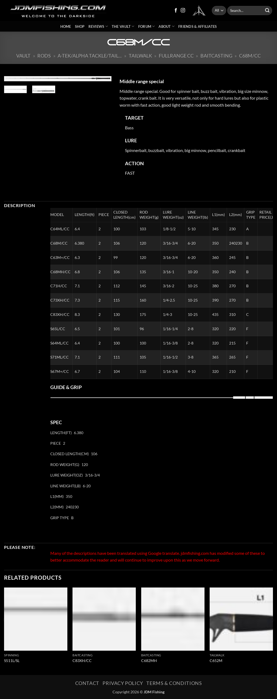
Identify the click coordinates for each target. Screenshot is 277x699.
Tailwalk (140, 56)
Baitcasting (216, 56)
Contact (87, 683)
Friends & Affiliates (197, 26)
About (166, 26)
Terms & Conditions (174, 683)
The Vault (123, 26)
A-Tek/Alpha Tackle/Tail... (90, 56)
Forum (146, 26)
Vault (23, 56)
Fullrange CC (176, 56)
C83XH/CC (82, 660)
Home (65, 26)
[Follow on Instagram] (183, 10)
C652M (216, 660)
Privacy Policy (123, 683)
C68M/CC (250, 56)
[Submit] (267, 10)
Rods (44, 56)
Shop (80, 26)
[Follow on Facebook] (176, 10)
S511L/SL (11, 660)
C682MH (149, 660)
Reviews (98, 26)
